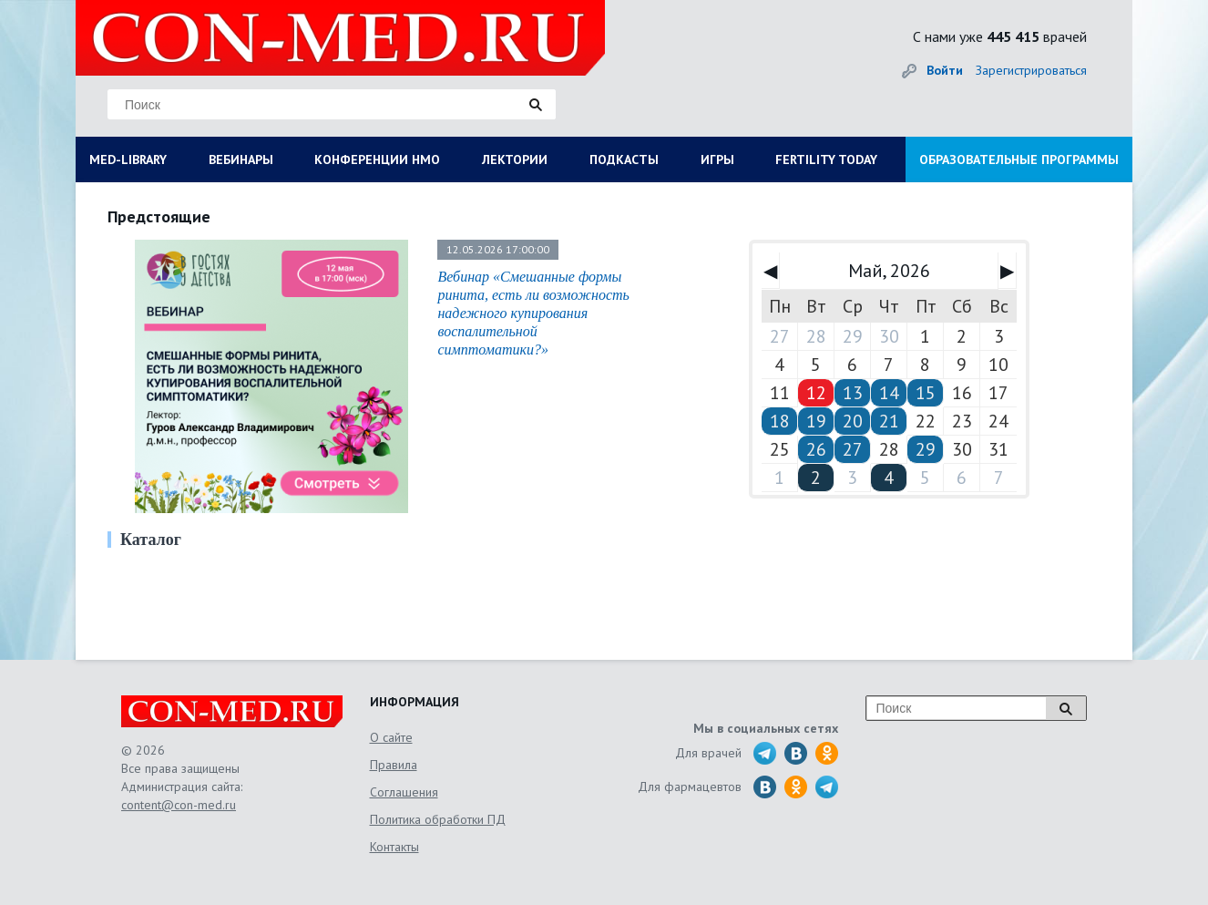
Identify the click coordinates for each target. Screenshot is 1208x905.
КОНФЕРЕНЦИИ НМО (377, 159)
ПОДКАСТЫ (624, 159)
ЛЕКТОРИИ (515, 159)
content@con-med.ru (178, 805)
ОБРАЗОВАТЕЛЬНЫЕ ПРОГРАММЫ (1019, 159)
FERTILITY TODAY (826, 159)
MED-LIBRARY (128, 159)
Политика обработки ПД (438, 819)
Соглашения (404, 792)
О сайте (391, 737)
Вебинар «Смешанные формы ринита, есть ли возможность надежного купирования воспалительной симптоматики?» (533, 313)
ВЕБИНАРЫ (241, 159)
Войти (944, 70)
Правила (393, 764)
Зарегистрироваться (1031, 70)
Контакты (394, 846)
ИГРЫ (717, 159)
